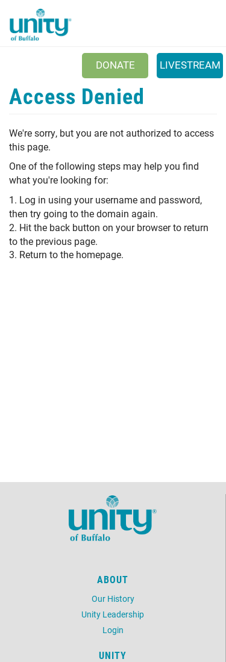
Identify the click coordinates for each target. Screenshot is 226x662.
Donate (115, 65)
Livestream (190, 65)
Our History (113, 598)
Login (113, 630)
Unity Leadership (112, 614)
